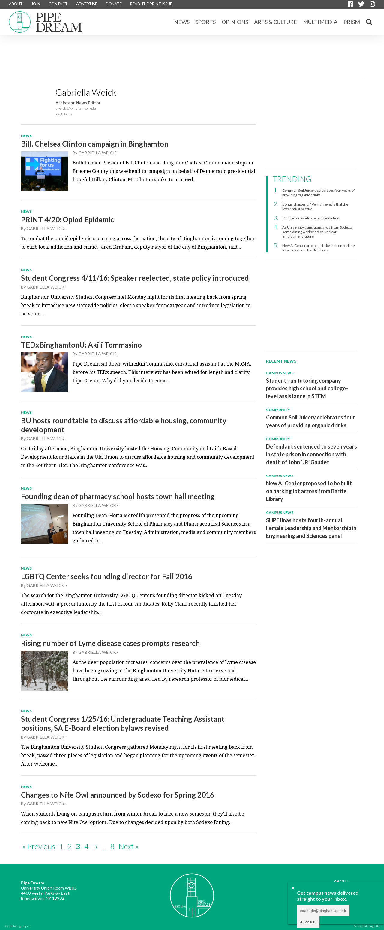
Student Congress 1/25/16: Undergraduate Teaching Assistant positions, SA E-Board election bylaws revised (122, 723)
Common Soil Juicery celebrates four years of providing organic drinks (318, 192)
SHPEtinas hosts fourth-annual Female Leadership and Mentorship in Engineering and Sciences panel (311, 528)
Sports (206, 22)
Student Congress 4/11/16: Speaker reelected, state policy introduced (135, 278)
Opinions (235, 22)
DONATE (114, 3)
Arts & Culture (275, 22)
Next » (128, 846)
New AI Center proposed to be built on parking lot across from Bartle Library (318, 247)
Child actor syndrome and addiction (310, 218)
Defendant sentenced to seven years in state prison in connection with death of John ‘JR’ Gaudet (311, 454)
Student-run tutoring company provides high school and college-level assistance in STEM (307, 388)
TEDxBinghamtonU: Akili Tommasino (81, 344)
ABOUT (16, 3)
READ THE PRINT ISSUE (151, 3)
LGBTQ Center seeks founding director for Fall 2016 (106, 576)
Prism (352, 22)
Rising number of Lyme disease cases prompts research (110, 643)
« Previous (38, 846)
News (182, 22)
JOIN (35, 3)
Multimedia (320, 22)
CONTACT (58, 3)
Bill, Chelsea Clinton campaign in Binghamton (94, 143)
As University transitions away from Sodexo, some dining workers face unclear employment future (317, 231)
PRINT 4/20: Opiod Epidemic (67, 219)
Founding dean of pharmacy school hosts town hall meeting (118, 496)
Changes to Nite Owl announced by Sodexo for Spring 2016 (117, 794)
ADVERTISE (86, 3)
